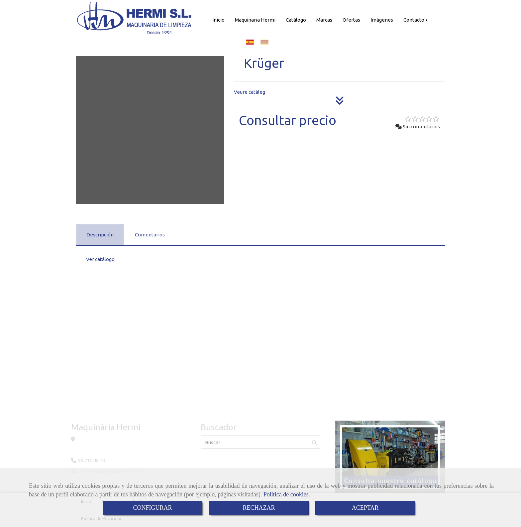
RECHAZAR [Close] (259, 507)
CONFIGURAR (152, 507)
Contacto (416, 20)
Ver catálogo (100, 259)
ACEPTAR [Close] (365, 507)
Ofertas (351, 20)
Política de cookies (286, 494)
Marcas (324, 20)
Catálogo (296, 20)
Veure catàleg (249, 92)
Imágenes (381, 20)
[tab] (100, 234)
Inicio (218, 20)
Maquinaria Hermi (255, 20)
